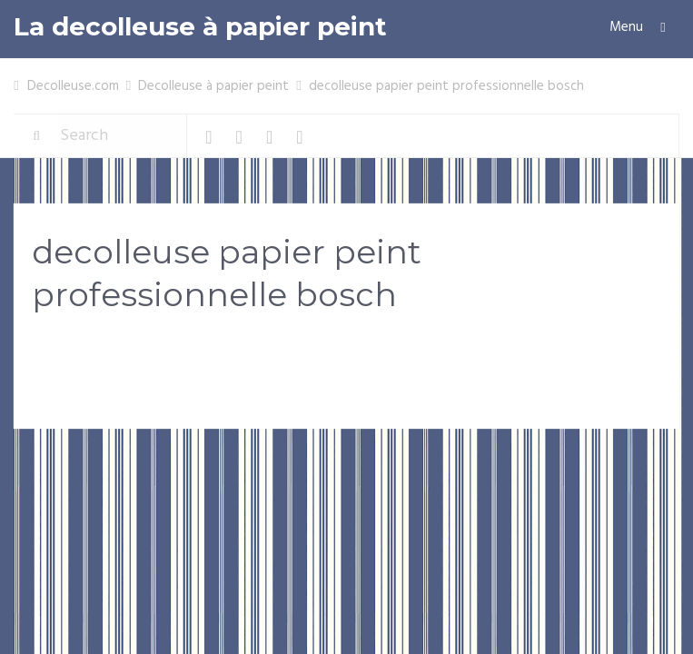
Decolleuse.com (73, 86)
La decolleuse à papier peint (200, 27)
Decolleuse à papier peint (213, 86)
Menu (626, 27)
